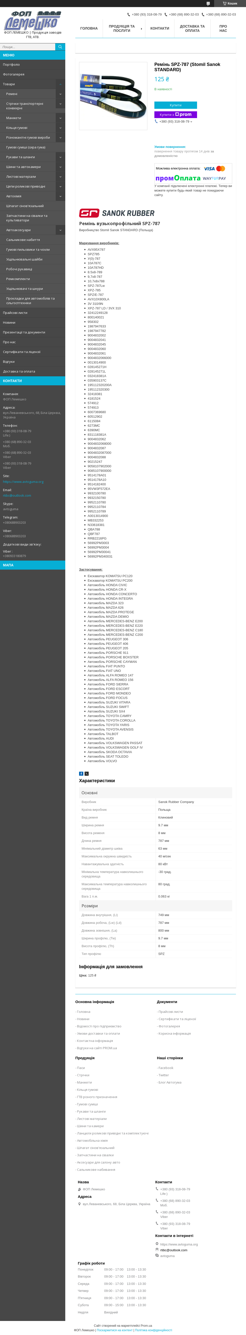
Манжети (13, 118)
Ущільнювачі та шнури (24, 288)
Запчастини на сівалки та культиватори (26, 217)
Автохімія (13, 196)
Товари (9, 84)
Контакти (159, 28)
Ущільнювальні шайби (24, 259)
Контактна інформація (95, 1040)
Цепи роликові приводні (25, 186)
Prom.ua (146, 1325)
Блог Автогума (170, 1082)
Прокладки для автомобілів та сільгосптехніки (30, 300)
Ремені (11, 94)
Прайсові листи (15, 312)
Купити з (176, 114)
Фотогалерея (13, 74)
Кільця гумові (16, 127)
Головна (89, 28)
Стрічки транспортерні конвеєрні (24, 105)
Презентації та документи (24, 332)
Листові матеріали (21, 176)
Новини (9, 322)
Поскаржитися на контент (115, 1330)
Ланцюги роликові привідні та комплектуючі (113, 1133)
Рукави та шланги (20, 157)
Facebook (166, 1067)
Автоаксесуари (18, 230)
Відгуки (9, 361)
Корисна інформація (175, 1033)
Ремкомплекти (18, 279)
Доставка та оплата (19, 371)
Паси (81, 1067)
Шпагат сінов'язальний (25, 206)
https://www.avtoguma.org (23, 481)
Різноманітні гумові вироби (28, 137)
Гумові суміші (87, 1104)
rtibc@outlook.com (17, 495)
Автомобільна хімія (92, 1140)
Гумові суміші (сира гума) (25, 147)
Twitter (164, 1075)
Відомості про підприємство (99, 1026)
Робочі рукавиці (19, 269)
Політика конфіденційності (153, 1330)
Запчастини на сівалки (95, 1155)
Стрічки (83, 1075)
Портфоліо (11, 64)
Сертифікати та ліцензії (21, 351)
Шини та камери (90, 1126)
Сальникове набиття (23, 239)
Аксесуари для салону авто (98, 1162)
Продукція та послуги (122, 28)
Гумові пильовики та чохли (28, 249)
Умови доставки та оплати (98, 1033)
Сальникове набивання (96, 1169)
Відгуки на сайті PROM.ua (97, 1048)
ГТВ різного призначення (97, 1097)
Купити (175, 105)
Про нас (9, 342)
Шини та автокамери (23, 166)
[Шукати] (60, 47)
